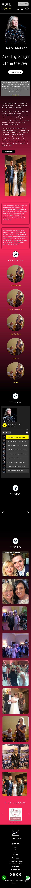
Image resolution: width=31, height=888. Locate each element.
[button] (11, 528)
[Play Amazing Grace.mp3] (4, 425)
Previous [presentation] (3, 513)
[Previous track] (3, 432)
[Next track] (6, 432)
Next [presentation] (28, 513)
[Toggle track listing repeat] (9, 432)
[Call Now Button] (4, 877)
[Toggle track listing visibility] (27, 432)
